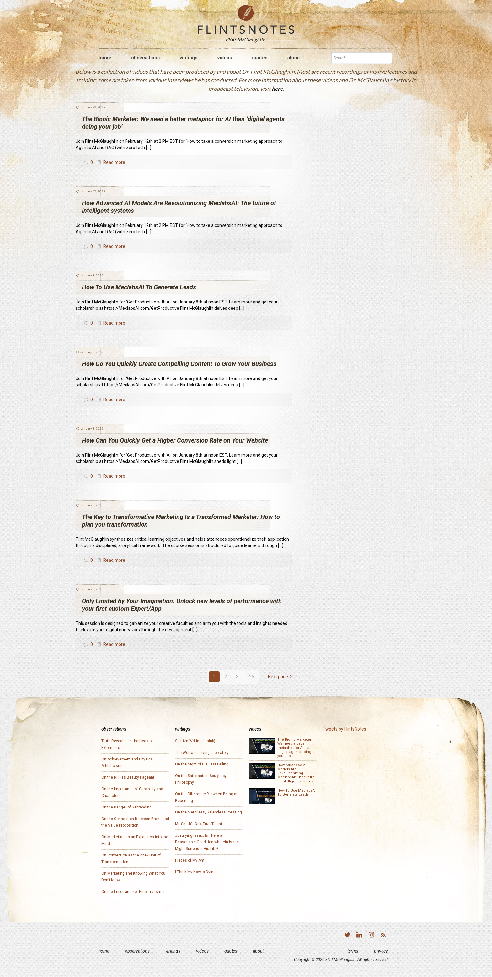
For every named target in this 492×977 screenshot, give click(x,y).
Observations (137, 950)
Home (104, 950)
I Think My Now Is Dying (195, 872)
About (258, 950)
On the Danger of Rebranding (126, 807)
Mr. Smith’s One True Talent (198, 824)
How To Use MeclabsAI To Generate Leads (139, 287)
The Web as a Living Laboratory (202, 752)
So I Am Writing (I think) (195, 741)
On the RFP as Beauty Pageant (127, 777)
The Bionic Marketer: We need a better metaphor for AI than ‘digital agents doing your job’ (280, 748)
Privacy (381, 950)
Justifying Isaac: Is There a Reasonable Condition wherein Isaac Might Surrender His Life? (207, 842)
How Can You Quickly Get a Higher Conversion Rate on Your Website (175, 440)
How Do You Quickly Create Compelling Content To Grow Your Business (179, 364)
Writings (172, 950)
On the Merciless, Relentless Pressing (208, 812)
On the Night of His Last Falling (201, 764)
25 (251, 676)
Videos (202, 950)
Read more (114, 162)
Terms (352, 950)
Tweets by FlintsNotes (344, 729)
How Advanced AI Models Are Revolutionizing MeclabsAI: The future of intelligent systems (281, 773)
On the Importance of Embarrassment (134, 891)
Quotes (230, 950)
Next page (281, 676)
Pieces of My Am (189, 860)
